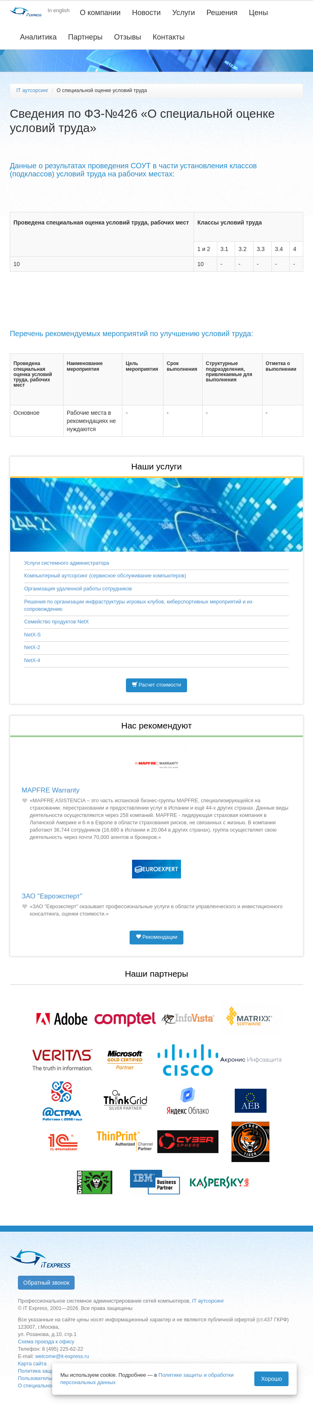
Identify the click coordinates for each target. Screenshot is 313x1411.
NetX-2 (32, 647)
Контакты (168, 37)
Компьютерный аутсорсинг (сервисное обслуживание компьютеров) (105, 576)
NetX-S (32, 635)
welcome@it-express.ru (62, 1356)
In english (59, 10)
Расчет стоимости (156, 685)
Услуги (183, 13)
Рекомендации (156, 937)
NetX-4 (32, 660)
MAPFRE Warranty (50, 790)
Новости (146, 13)
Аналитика (38, 37)
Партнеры (85, 37)
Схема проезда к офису (46, 1342)
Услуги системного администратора (66, 563)
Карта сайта (32, 1364)
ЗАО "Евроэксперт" (52, 896)
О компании (100, 13)
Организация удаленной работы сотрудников (78, 589)
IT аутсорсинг (32, 90)
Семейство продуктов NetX (56, 622)
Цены (258, 13)
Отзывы (127, 37)
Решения (222, 13)
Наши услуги (156, 466)
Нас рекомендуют (156, 725)
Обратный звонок (46, 1282)
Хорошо (271, 1379)
